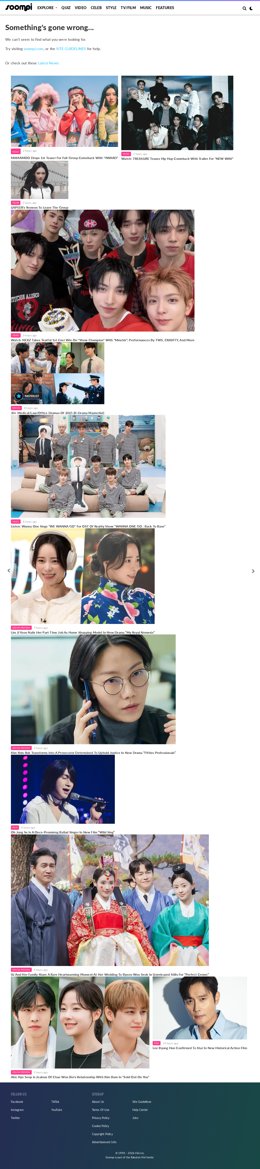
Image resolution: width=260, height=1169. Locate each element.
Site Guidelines (141, 1101)
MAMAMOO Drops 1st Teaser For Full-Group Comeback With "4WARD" (64, 158)
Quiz (66, 7)
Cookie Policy (100, 1126)
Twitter (15, 1118)
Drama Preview (21, 627)
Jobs (135, 1118)
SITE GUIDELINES (71, 48)
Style (111, 7)
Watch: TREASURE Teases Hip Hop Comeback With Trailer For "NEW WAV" (177, 158)
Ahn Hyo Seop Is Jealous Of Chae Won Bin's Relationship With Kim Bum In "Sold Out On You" (80, 1077)
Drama (16, 408)
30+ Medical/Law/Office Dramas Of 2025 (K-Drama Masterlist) (57, 413)
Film (15, 827)
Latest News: (48, 63)
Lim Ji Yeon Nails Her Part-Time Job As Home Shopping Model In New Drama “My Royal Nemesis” (83, 632)
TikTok (55, 1101)
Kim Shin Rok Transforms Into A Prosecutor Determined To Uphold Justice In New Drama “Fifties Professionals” (93, 753)
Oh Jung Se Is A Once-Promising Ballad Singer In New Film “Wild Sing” (63, 832)
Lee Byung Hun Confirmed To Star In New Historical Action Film (200, 1048)
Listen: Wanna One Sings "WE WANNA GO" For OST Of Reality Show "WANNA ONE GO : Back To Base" (88, 526)
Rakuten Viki (138, 1157)
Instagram (17, 1109)
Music (146, 7)
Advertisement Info (104, 1142)
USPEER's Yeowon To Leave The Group (39, 207)
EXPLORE (45, 7)
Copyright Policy (102, 1134)
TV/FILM (128, 7)
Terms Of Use (100, 1109)
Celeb (96, 7)
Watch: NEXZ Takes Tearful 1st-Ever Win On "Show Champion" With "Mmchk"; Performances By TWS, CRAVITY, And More (102, 340)
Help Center (140, 1109)
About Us (98, 1101)
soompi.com (33, 48)
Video (81, 7)
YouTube (56, 1109)
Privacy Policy (101, 1118)
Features (165, 7)
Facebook (17, 1101)
